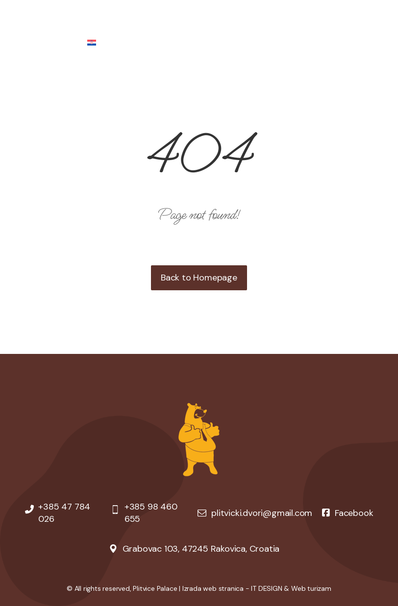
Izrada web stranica (213, 588)
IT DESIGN (266, 588)
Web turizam (311, 588)
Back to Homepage (199, 277)
